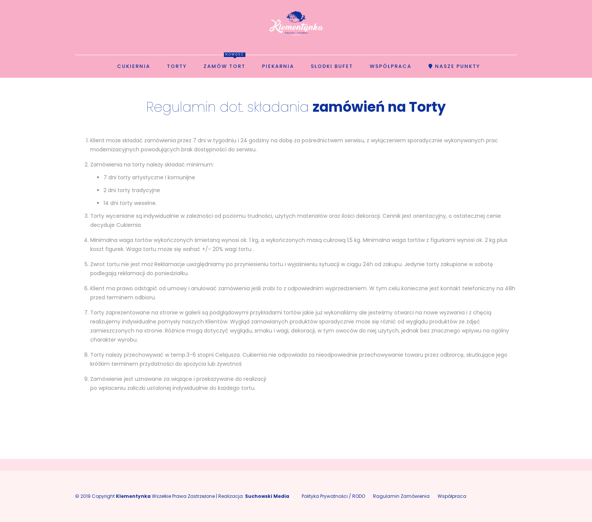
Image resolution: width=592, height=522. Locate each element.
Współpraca (452, 496)
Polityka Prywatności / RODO (333, 496)
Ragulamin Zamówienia (401, 496)
